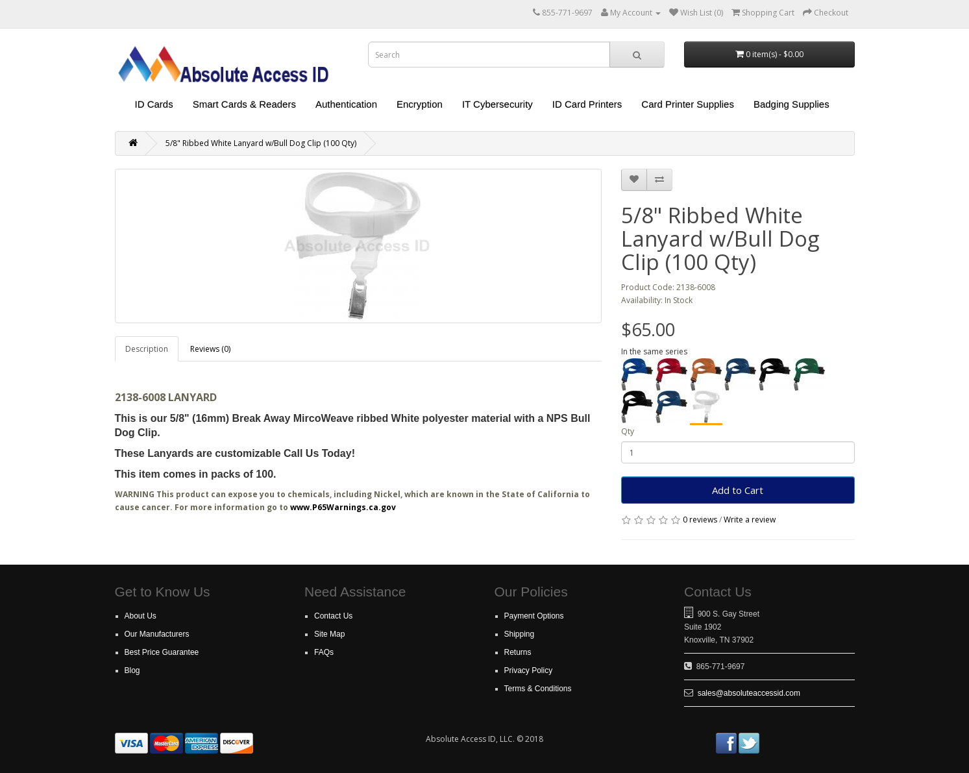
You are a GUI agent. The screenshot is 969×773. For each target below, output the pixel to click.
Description (146, 348)
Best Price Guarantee (162, 652)
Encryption (420, 104)
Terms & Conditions (538, 688)
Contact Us (333, 615)
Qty (627, 431)
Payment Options (534, 615)
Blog (132, 670)
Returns (518, 652)
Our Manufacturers (157, 634)
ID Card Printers (587, 104)
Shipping (519, 634)
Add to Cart (737, 490)
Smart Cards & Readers (244, 104)
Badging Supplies (791, 104)
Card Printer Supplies (687, 104)
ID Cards (154, 104)
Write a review (750, 519)
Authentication (346, 104)
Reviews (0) (210, 348)
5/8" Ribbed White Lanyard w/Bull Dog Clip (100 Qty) (261, 143)
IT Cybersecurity (497, 104)
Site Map (329, 634)
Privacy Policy (528, 670)
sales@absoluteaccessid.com (749, 693)
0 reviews (700, 519)
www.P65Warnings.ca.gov (343, 507)
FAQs (324, 652)
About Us (140, 615)
